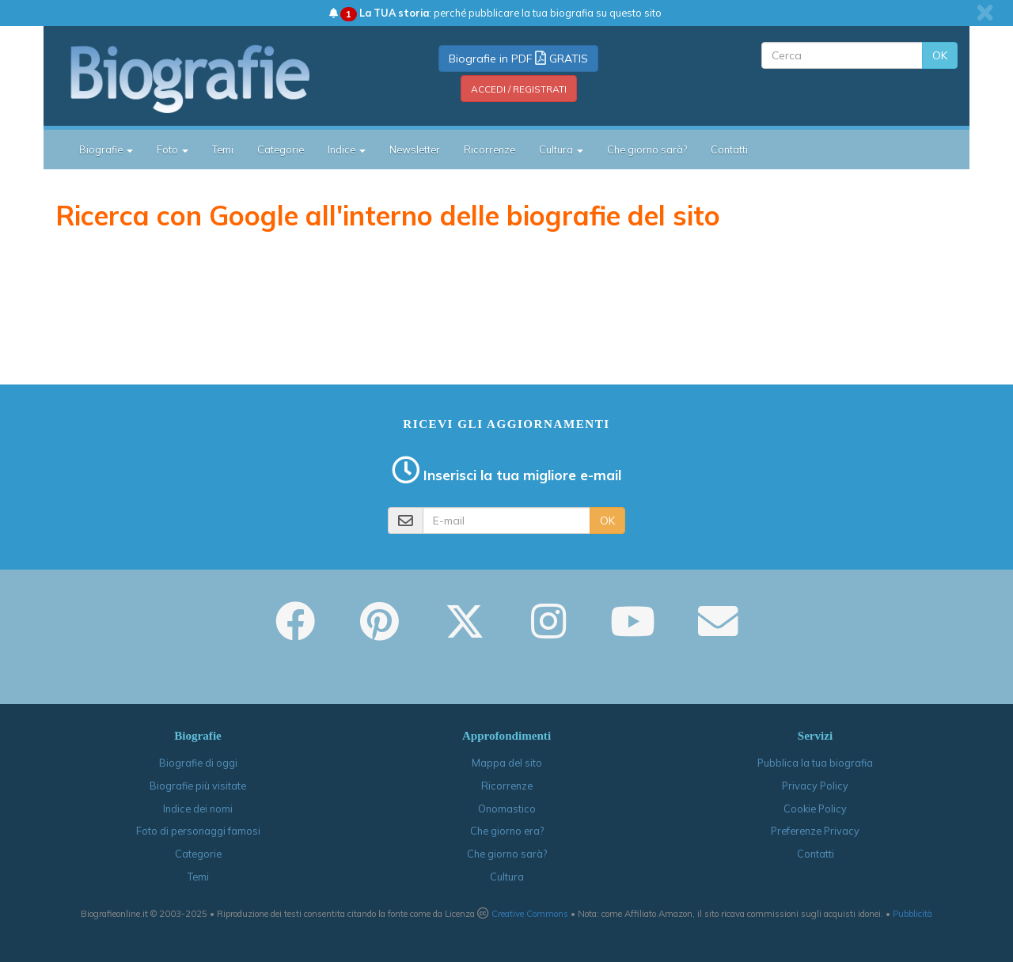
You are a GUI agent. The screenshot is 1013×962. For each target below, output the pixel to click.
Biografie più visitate (198, 785)
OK (939, 55)
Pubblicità (912, 913)
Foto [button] (172, 149)
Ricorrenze (489, 149)
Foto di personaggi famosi (198, 830)
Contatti (729, 149)
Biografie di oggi (198, 762)
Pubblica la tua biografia (815, 762)
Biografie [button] (106, 149)
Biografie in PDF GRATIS (518, 58)
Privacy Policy (815, 785)
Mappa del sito (507, 762)
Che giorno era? (507, 830)
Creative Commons (529, 913)
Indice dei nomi (198, 808)
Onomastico (507, 808)
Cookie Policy (815, 808)
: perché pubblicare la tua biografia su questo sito (495, 12)
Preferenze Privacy (815, 830)
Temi (222, 149)
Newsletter (414, 149)
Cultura (507, 876)
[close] (984, 12)
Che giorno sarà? (647, 149)
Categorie (280, 149)
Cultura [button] (561, 149)
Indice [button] (347, 149)
